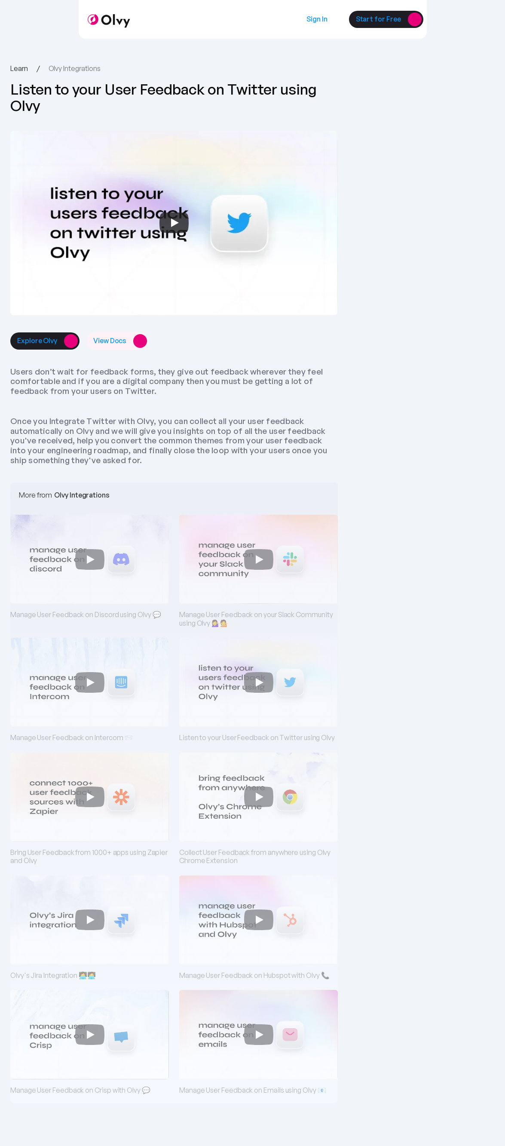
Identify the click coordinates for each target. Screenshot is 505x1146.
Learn (19, 68)
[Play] (174, 222)
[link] (316, 19)
